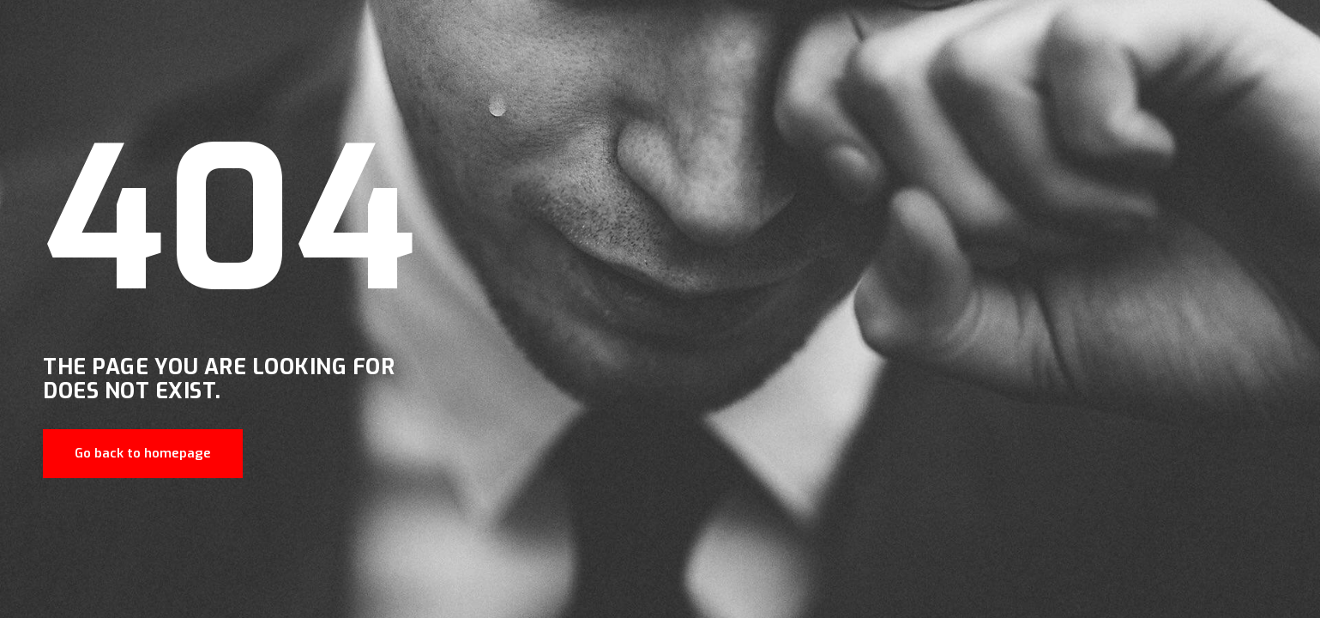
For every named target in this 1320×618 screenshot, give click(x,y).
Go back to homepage (143, 453)
